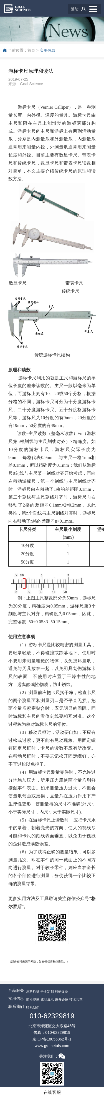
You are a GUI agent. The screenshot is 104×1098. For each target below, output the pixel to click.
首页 (31, 50)
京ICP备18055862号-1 (51, 1039)
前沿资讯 (32, 999)
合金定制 (47, 991)
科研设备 (61, 991)
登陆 (74, 9)
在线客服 (52, 1092)
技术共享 (76, 999)
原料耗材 (32, 991)
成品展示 (47, 999)
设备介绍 (61, 999)
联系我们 (32, 1008)
